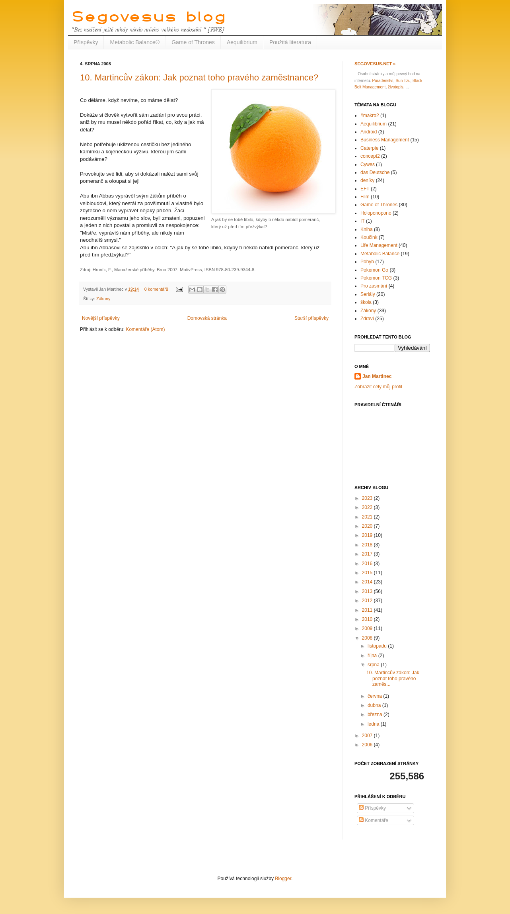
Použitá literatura (290, 42)
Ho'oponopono (375, 213)
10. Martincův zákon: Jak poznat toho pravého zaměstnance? (199, 77)
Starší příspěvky (311, 318)
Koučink (369, 237)
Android (368, 132)
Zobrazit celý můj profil (378, 386)
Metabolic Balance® (135, 42)
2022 (368, 507)
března (375, 714)
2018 (368, 545)
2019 (368, 535)
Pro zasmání (373, 286)
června (375, 696)
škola (366, 302)
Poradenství (382, 80)
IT (362, 221)
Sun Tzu (402, 80)
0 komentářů (156, 289)
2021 (368, 517)
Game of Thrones (193, 42)
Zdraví (367, 318)
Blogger (283, 878)
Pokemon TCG (376, 278)
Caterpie (369, 148)
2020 (368, 526)
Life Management (378, 245)
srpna (374, 664)
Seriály (367, 294)
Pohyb (367, 261)
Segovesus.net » (374, 63)
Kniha (366, 229)
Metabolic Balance (379, 253)
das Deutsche (374, 172)
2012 (368, 600)
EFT (365, 189)
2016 (368, 563)
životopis (395, 87)
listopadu (378, 646)
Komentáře (373, 820)
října (373, 655)
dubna (375, 705)
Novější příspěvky (101, 318)
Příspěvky (86, 42)
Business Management (384, 140)
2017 (368, 554)
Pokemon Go (374, 270)
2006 (368, 745)
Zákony (103, 298)
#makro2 (369, 115)
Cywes (367, 164)
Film (365, 197)
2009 (368, 628)
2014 (368, 582)
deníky (367, 180)
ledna (374, 724)
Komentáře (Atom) (145, 329)
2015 (368, 572)
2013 (368, 591)
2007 (368, 735)
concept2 (370, 156)
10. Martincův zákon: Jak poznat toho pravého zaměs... (392, 678)
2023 (368, 498)
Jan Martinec (376, 376)
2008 (368, 638)
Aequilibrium (242, 42)
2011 (368, 610)
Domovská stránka (207, 318)
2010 (368, 619)
